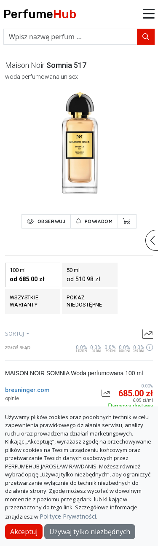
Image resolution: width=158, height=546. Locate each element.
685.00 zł (135, 393)
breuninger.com (27, 390)
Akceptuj (23, 531)
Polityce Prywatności (68, 516)
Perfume (39, 14)
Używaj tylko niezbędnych (89, 531)
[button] (149, 14)
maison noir (25, 65)
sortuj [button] (15, 333)
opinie (12, 398)
